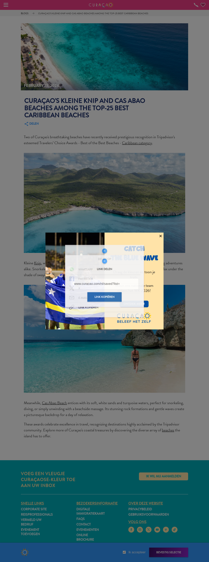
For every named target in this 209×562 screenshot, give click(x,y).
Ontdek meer (134, 304)
